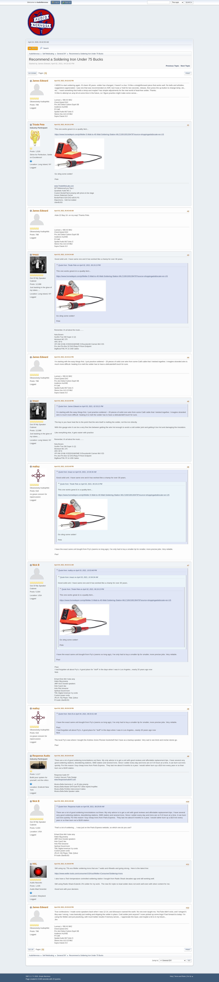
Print (187, 73)
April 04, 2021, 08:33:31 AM (64, 565)
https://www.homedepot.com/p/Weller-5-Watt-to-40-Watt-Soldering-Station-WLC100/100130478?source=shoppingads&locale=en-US (109, 134)
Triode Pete (38, 124)
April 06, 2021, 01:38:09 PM (64, 864)
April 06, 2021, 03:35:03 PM (64, 907)
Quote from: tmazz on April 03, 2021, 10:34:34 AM (77, 472)
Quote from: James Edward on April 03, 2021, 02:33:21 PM (80, 406)
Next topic (185, 66)
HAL (34, 864)
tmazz (35, 254)
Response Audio (41, 756)
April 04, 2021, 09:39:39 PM (64, 708)
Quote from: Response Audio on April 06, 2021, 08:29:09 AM (81, 807)
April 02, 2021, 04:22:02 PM (64, 81)
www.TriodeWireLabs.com (64, 186)
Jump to (155, 960)
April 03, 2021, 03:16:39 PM (64, 401)
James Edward (40, 81)
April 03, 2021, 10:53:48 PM (64, 466)
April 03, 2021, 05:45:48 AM (64, 211)
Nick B (35, 565)
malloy (36, 466)
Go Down (32, 73)
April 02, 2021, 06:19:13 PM (64, 124)
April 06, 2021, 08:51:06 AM (64, 801)
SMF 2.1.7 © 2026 (32, 976)
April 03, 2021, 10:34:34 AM (64, 254)
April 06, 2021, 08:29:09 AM (64, 756)
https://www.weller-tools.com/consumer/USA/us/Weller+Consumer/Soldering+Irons (89, 873)
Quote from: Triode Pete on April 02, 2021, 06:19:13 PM (79, 265)
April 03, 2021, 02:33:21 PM (64, 357)
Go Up (30, 949)
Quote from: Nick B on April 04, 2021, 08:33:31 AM (77, 714)
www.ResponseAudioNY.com (65, 780)
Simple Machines (44, 976)
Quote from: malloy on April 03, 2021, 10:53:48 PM (77, 570)
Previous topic (172, 66)
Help (171, 976)
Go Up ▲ (190, 976)
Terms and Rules (180, 976)
